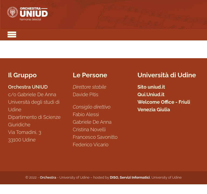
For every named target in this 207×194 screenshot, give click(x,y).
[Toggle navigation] (12, 33)
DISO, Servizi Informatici (130, 177)
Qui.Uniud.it (150, 94)
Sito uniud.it (151, 87)
